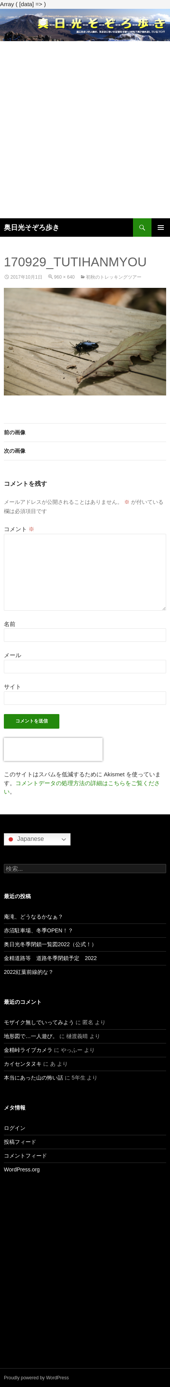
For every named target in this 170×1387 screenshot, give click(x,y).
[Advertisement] (85, 129)
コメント (19, 529)
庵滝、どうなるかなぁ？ (33, 917)
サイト (12, 686)
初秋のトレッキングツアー (113, 277)
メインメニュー (160, 227)
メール (12, 655)
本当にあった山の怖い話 (33, 1078)
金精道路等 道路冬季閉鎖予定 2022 (50, 958)
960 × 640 (64, 277)
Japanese (25, 839)
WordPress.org (22, 1169)
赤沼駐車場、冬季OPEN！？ (38, 930)
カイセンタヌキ (23, 1064)
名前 (9, 624)
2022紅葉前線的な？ (29, 972)
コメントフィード (25, 1156)
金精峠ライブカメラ (28, 1050)
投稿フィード (20, 1142)
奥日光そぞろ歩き (31, 227)
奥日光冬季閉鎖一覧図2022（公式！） (50, 944)
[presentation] (53, 749)
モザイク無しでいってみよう (39, 1022)
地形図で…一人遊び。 (31, 1036)
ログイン (14, 1128)
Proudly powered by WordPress (36, 1377)
